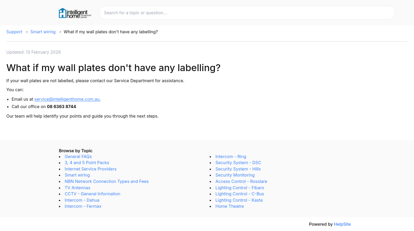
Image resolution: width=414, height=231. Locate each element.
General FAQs (78, 156)
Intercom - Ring (230, 156)
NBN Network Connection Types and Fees (107, 181)
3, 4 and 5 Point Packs (87, 162)
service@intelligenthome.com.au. (67, 99)
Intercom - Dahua (82, 200)
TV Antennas (77, 187)
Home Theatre (229, 206)
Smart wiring (43, 31)
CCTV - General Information (92, 193)
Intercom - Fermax (83, 206)
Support (14, 31)
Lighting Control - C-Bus (239, 193)
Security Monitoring (235, 175)
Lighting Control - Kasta (239, 200)
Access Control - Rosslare (241, 181)
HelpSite (342, 224)
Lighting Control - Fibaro (239, 187)
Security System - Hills (238, 169)
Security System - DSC (238, 162)
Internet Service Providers (90, 169)
